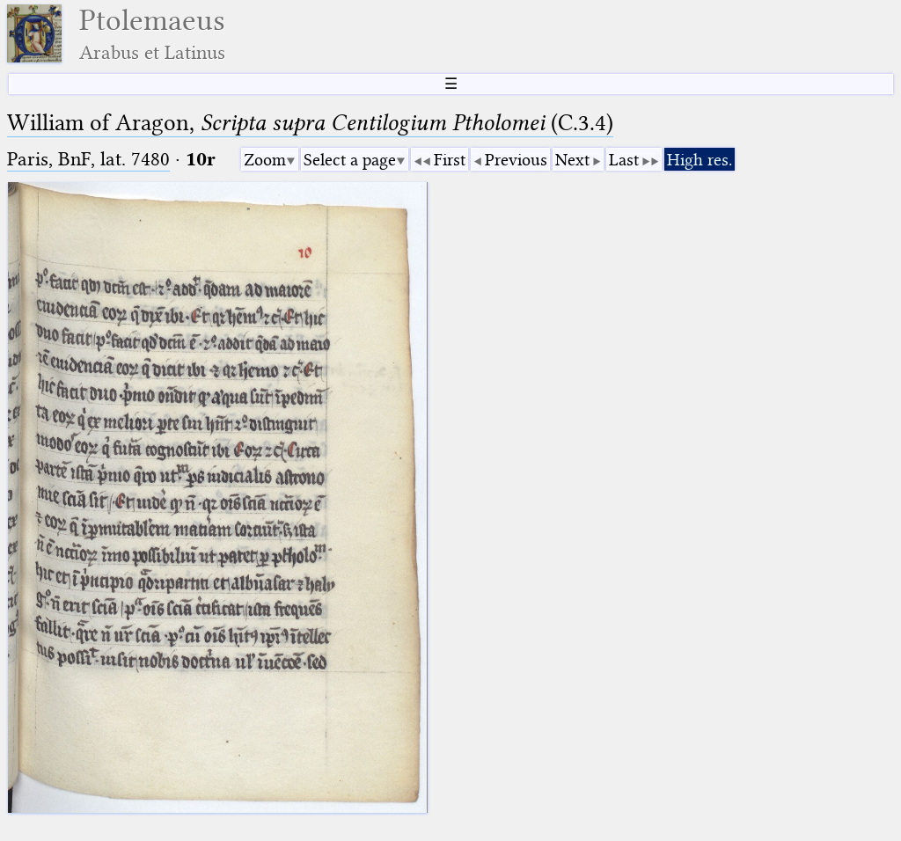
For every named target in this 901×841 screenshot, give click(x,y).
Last (624, 160)
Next (572, 160)
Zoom (265, 160)
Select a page (350, 160)
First (449, 160)
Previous (516, 160)
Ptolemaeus (152, 34)
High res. (699, 160)
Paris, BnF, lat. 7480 (88, 159)
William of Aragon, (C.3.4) (310, 122)
